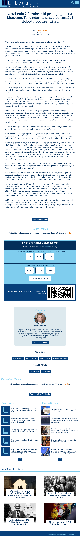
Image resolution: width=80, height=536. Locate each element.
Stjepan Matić (42, 31)
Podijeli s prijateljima (40, 219)
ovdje (69, 233)
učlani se (46, 247)
